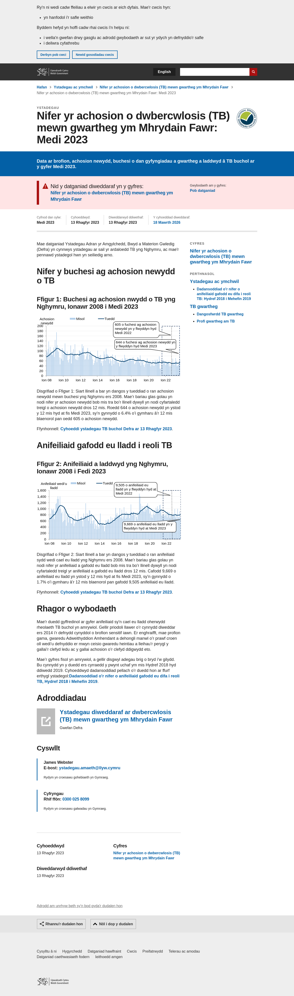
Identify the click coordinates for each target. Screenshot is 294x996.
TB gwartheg (204, 306)
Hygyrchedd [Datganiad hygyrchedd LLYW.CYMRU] (72, 951)
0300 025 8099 (75, 799)
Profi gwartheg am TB (216, 321)
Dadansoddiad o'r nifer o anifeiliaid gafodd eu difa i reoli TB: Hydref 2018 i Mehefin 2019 (224, 294)
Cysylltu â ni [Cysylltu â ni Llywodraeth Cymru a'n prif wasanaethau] (47, 951)
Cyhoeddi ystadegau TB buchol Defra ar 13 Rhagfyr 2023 (116, 429)
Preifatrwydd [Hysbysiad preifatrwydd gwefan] (152, 951)
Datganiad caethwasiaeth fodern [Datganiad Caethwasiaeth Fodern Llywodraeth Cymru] (63, 957)
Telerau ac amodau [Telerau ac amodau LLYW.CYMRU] (184, 951)
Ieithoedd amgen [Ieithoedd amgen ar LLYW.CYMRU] (109, 957)
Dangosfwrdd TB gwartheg (220, 314)
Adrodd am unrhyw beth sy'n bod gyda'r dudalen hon (79, 906)
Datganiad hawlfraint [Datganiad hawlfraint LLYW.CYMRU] (104, 951)
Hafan (42, 87)
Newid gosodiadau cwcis (95, 55)
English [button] (164, 72)
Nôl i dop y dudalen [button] (116, 924)
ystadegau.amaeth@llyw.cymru (89, 768)
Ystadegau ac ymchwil (73, 87)
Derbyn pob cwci (53, 55)
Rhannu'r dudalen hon (64, 924)
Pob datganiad (202, 190)
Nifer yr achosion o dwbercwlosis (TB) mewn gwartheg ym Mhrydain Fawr (164, 87)
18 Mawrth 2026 (166, 222)
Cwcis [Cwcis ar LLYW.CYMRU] (132, 951)
